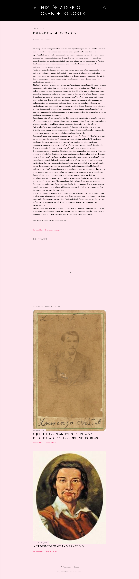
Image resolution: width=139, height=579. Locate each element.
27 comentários (50, 443)
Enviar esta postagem (53, 230)
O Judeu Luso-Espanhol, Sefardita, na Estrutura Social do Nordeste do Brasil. (67, 436)
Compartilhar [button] (38, 230)
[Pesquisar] (104, 7)
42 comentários (51, 551)
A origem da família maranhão (58, 546)
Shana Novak (77, 572)
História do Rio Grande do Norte (63, 10)
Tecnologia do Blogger (69, 567)
